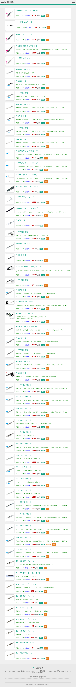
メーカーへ (48, 544)
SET (47, 15)
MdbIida (7, 1)
